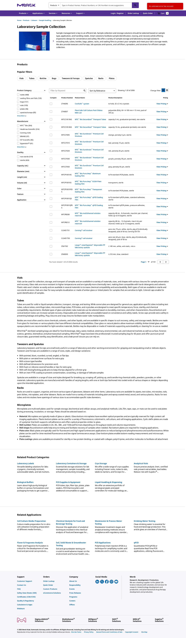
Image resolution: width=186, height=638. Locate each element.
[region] (34, 41)
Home (19, 20)
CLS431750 (65, 238)
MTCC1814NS (66, 127)
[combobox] (94, 5)
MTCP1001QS (66, 198)
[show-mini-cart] (163, 13)
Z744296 (64, 104)
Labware (34, 20)
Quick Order (148, 13)
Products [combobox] (53, 5)
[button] (117, 13)
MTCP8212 (65, 222)
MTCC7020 (65, 151)
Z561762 (64, 246)
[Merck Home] (26, 5)
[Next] (53, 41)
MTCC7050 (65, 167)
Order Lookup (133, 13)
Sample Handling (45, 20)
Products (26, 20)
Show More (21, 116)
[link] (29, 581)
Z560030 (64, 254)
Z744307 (64, 111)
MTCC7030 (65, 159)
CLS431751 (65, 230)
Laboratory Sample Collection (62, 20)
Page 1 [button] (145, 262)
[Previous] (15, 41)
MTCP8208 (65, 214)
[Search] (135, 5)
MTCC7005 (65, 135)
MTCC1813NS (66, 119)
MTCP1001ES (66, 182)
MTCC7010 (65, 143)
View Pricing (162, 104)
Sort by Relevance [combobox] (97, 90)
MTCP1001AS (66, 175)
